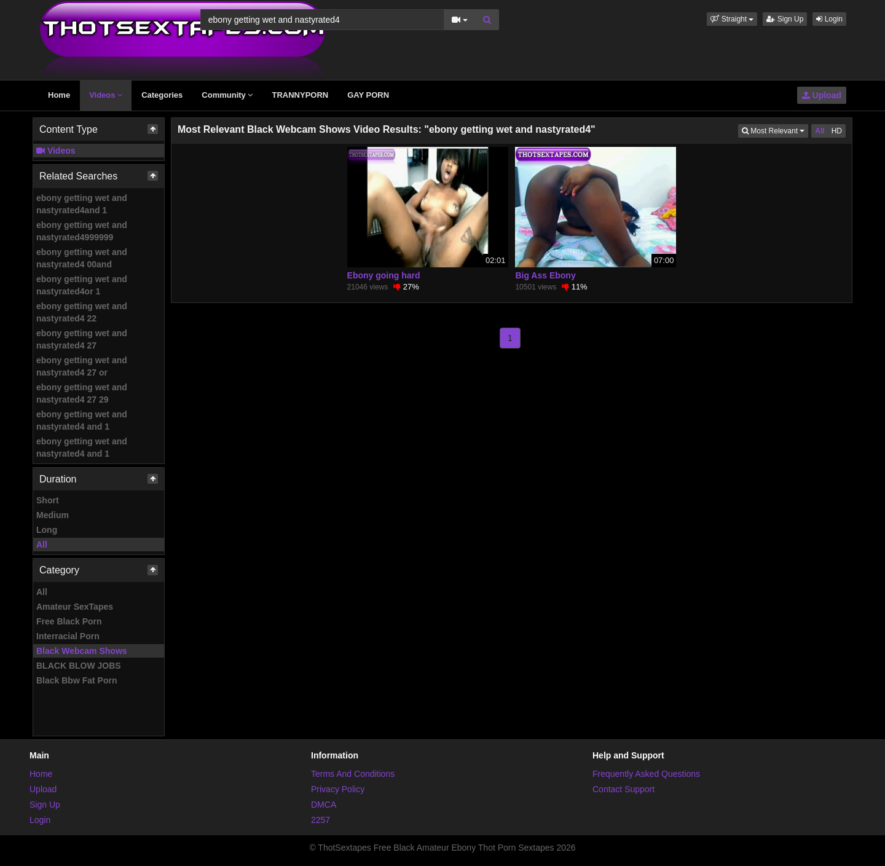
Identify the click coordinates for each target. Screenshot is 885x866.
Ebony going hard (383, 275)
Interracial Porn (68, 636)
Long (46, 530)
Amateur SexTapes (74, 607)
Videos (105, 95)
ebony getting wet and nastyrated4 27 (81, 339)
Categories (162, 95)
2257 (320, 820)
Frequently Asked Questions (646, 774)
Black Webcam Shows (81, 651)
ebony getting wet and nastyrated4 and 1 (81, 420)
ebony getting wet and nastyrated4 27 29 (81, 393)
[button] (732, 19)
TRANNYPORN (300, 95)
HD (837, 131)
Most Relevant (775, 130)
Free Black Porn (69, 621)
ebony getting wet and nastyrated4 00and (81, 258)
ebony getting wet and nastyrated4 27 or (81, 366)
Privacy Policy (337, 789)
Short (47, 500)
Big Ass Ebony (545, 275)
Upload (821, 95)
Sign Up (784, 19)
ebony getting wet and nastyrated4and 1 (81, 204)
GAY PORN (368, 95)
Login (829, 19)
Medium (52, 515)
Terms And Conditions (353, 774)
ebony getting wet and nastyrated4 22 (81, 312)
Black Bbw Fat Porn (76, 680)
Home (59, 95)
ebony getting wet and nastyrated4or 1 (81, 285)
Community (227, 95)
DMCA (323, 804)
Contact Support (623, 789)
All (41, 544)
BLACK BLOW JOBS (78, 666)
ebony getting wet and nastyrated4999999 (81, 231)
